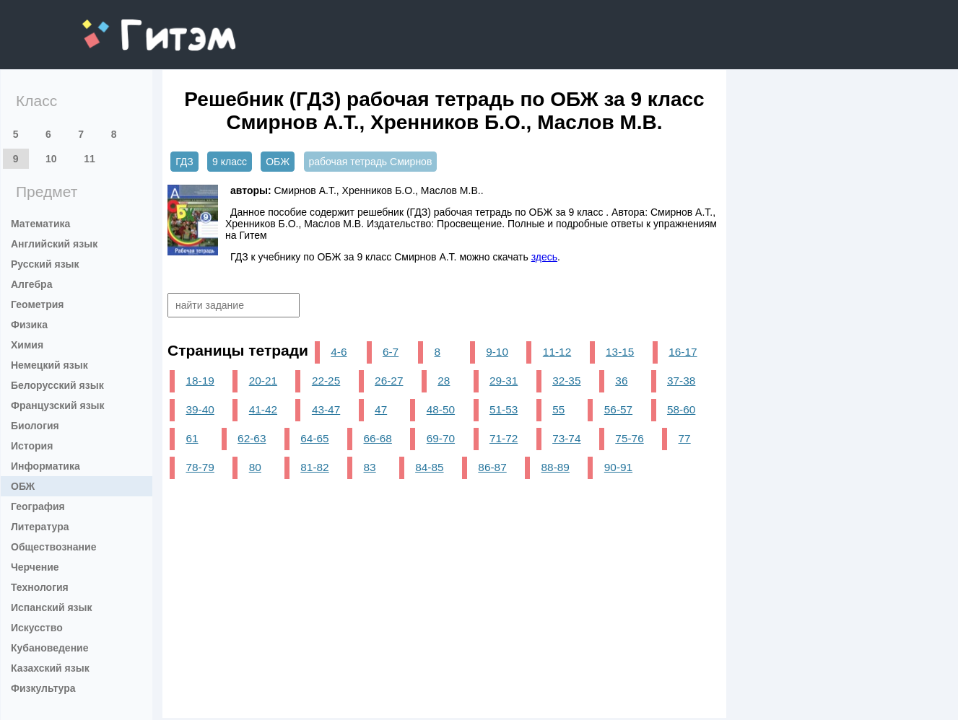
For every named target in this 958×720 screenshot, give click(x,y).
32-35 (566, 380)
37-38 (681, 380)
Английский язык (54, 244)
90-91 (618, 467)
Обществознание (53, 547)
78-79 (200, 467)
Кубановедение (50, 648)
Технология (40, 587)
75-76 (629, 438)
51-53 (503, 409)
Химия (27, 345)
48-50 (441, 409)
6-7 (391, 352)
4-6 (339, 352)
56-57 (618, 409)
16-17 (683, 352)
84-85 (429, 467)
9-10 (497, 352)
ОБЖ (23, 486)
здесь (544, 257)
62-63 (252, 438)
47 (381, 409)
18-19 (200, 380)
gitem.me (120, 25)
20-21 (263, 380)
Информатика (45, 466)
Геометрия (37, 304)
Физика (29, 324)
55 (558, 409)
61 (192, 438)
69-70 (441, 438)
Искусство (37, 627)
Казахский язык (50, 668)
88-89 (555, 467)
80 (255, 467)
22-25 (326, 380)
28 (443, 380)
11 (89, 158)
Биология (35, 425)
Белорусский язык (57, 385)
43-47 (326, 409)
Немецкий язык (49, 365)
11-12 (557, 352)
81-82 (314, 467)
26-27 (389, 380)
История (32, 446)
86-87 (492, 467)
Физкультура (43, 688)
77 (685, 438)
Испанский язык (51, 607)
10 (51, 158)
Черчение (35, 567)
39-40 (200, 409)
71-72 (503, 438)
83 (370, 467)
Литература (40, 526)
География (38, 506)
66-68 (378, 438)
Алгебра (31, 284)
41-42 (263, 409)
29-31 (503, 380)
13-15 (620, 352)
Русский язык (45, 264)
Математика (40, 223)
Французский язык (58, 405)
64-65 (314, 438)
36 (621, 380)
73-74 (566, 438)
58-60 (681, 409)
